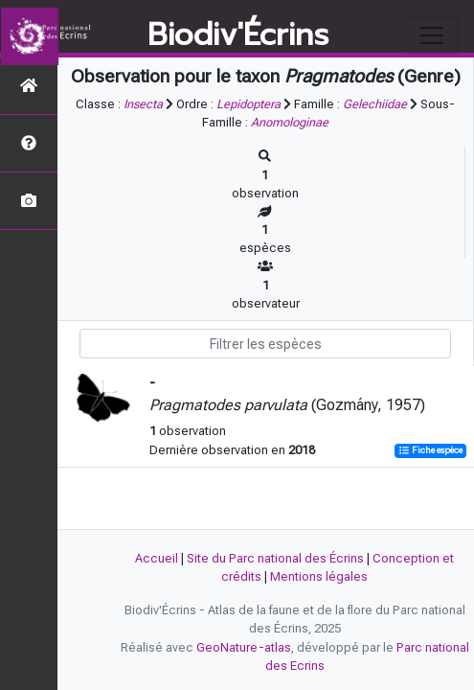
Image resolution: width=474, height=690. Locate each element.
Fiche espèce (430, 451)
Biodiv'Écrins (237, 35)
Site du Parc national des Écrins (275, 558)
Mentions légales (319, 576)
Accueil (156, 558)
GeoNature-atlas (243, 647)
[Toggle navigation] (432, 35)
